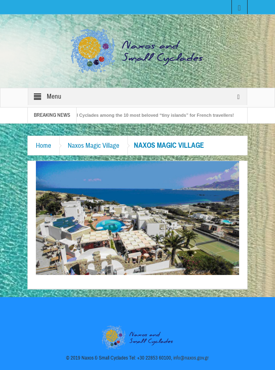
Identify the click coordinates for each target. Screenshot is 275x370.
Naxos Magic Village (93, 145)
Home (43, 145)
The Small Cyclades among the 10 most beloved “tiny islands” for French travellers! (148, 115)
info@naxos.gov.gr (191, 358)
